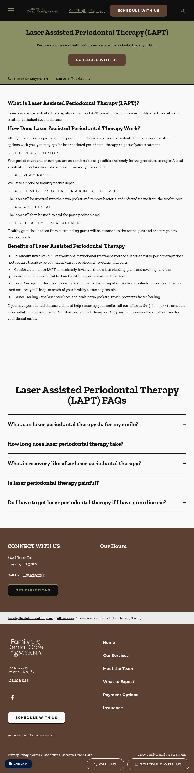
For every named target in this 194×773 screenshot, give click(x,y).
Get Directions (33, 590)
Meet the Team (118, 668)
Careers (68, 755)
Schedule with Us (139, 11)
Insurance (113, 708)
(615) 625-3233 (81, 79)
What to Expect (118, 681)
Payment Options (120, 694)
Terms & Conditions (45, 755)
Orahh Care (83, 755)
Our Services (116, 655)
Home (109, 642)
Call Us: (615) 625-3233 (87, 10)
